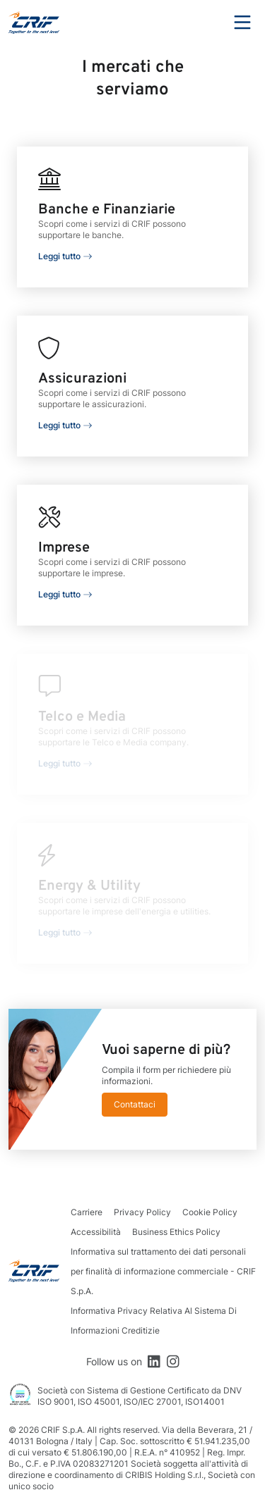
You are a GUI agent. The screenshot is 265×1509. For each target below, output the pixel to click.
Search (203, 22)
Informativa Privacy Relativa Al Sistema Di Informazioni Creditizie (154, 1320)
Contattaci (134, 1104)
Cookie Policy (209, 1212)
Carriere (86, 1212)
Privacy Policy (142, 1212)
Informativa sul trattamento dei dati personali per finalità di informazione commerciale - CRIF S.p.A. (163, 1271)
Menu (242, 22)
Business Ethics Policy (176, 1232)
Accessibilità (96, 1232)
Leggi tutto (59, 256)
